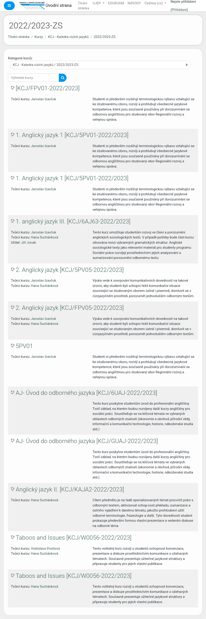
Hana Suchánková (44, 237)
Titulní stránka (19, 37)
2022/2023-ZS (105, 37)
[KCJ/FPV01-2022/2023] (47, 88)
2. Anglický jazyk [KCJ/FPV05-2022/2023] (70, 307)
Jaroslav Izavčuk (43, 99)
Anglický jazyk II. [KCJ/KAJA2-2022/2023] (70, 489)
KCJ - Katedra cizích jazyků (68, 37)
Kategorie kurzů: (20, 58)
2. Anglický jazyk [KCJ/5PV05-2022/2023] (70, 269)
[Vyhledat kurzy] (33, 78)
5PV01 (24, 346)
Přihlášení (179, 10)
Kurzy (39, 37)
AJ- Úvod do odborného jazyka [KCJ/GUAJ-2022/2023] (87, 441)
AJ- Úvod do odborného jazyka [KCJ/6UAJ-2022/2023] (86, 392)
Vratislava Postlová (45, 548)
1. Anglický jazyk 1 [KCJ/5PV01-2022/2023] (72, 135)
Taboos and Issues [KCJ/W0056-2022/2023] (74, 537)
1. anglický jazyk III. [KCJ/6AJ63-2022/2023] (73, 221)
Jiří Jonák (28, 243)
